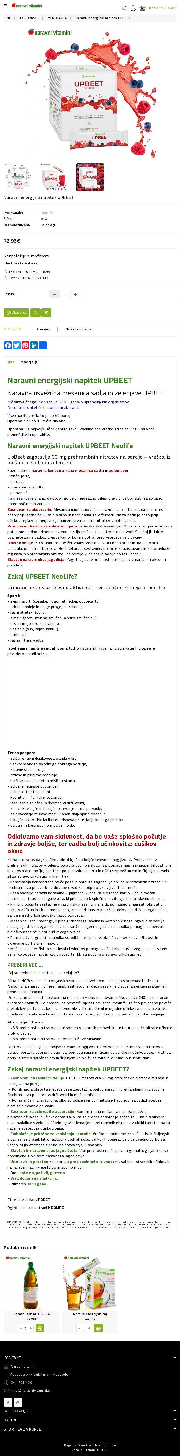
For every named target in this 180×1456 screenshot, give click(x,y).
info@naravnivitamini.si (27, 1390)
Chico (112, 1445)
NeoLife (47, 212)
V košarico (17, 312)
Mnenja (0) (30, 361)
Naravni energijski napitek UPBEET (103, 18)
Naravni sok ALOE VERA (32, 1314)
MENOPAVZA (57, 18)
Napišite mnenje (79, 329)
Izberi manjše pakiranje (20, 263)
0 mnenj (43, 329)
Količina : (10, 293)
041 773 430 (18, 1382)
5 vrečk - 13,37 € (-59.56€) (26, 277)
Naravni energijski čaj (90, 1314)
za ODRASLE (29, 18)
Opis (10, 361)
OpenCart (85, 1445)
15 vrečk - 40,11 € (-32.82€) (27, 271)
